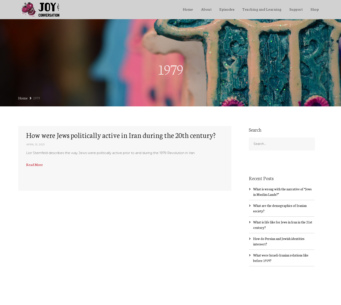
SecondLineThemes (83, 297)
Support (296, 9)
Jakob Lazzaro (54, 297)
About (206, 9)
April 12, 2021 (35, 125)
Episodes (226, 9)
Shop (315, 9)
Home (188, 9)
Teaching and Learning (262, 9)
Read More (34, 144)
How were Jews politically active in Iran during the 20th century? (121, 116)
